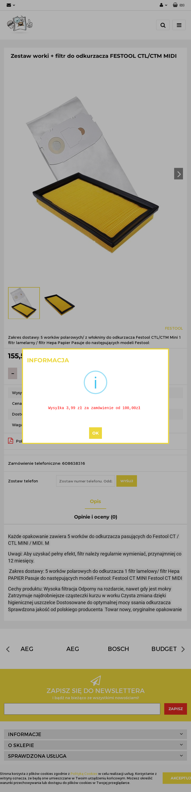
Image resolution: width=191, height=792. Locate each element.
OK (95, 433)
